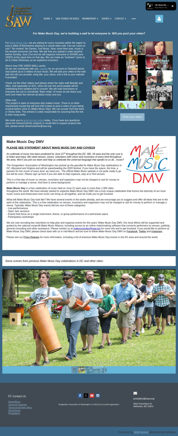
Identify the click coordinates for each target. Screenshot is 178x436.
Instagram (156, 231)
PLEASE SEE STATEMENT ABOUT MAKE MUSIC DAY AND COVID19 (51, 147)
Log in (159, 19)
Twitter (143, 231)
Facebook (132, 231)
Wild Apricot (141, 432)
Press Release (31, 237)
